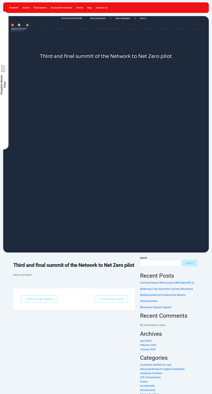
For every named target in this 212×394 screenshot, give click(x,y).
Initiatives (164, 28)
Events (79, 7)
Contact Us (102, 7)
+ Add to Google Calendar (39, 299)
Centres (180, 28)
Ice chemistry (147, 385)
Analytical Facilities (151, 373)
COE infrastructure (150, 377)
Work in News (139, 18)
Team (45, 28)
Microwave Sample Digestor (156, 307)
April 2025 (146, 340)
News (133, 28)
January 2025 (148, 349)
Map (89, 7)
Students (14, 7)
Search (143, 258)
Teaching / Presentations (109, 28)
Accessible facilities (61, 7)
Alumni (26, 7)
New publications (91, 18)
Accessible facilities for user (155, 364)
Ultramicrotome (148, 301)
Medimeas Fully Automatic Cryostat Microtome (166, 288)
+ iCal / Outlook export (111, 299)
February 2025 (148, 345)
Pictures (147, 28)
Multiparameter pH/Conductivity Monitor (163, 294)
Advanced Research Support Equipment (162, 369)
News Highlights (115, 18)
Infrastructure (82, 28)
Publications (40, 7)
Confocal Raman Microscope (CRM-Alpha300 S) (167, 282)
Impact (194, 28)
